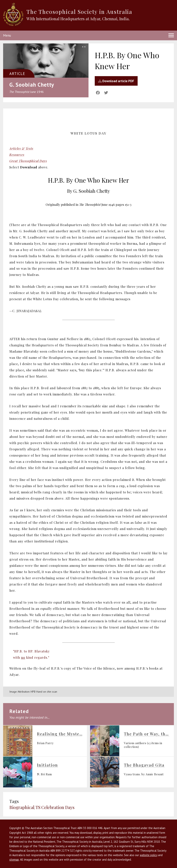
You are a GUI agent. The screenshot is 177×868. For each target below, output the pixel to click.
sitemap (14, 859)
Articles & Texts (21, 148)
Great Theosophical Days (28, 161)
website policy (148, 855)
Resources (16, 155)
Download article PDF (116, 81)
